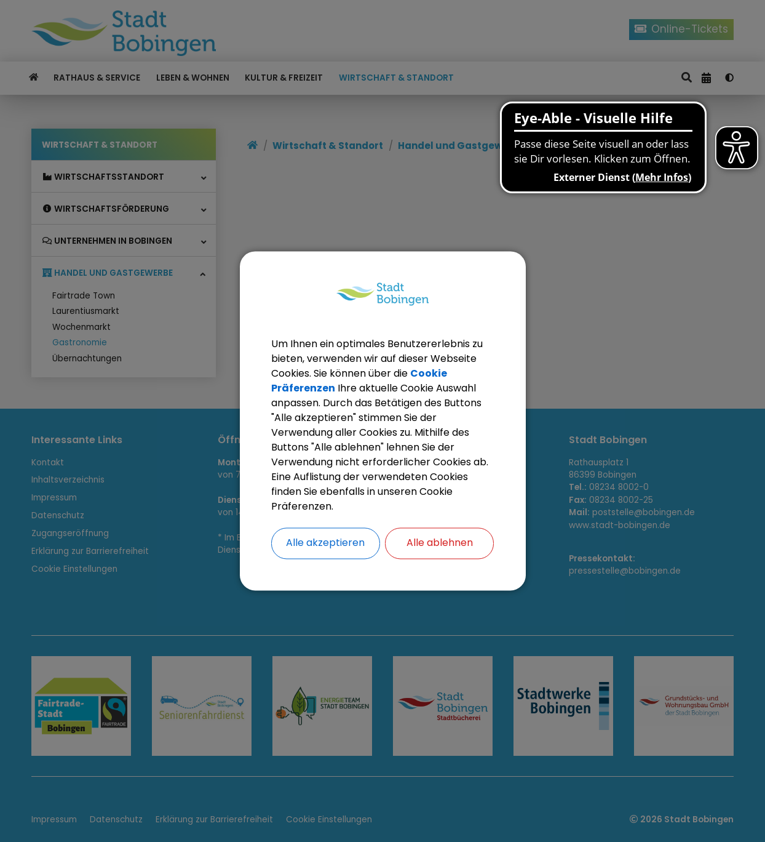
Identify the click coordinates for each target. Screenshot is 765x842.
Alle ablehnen (439, 543)
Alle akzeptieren (325, 543)
